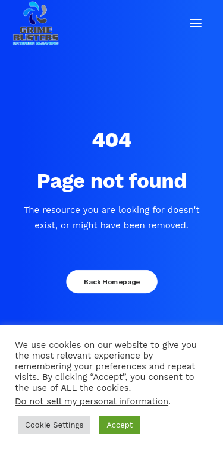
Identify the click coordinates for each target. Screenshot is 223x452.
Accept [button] (119, 424)
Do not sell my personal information (91, 401)
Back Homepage (111, 282)
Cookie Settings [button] (54, 424)
